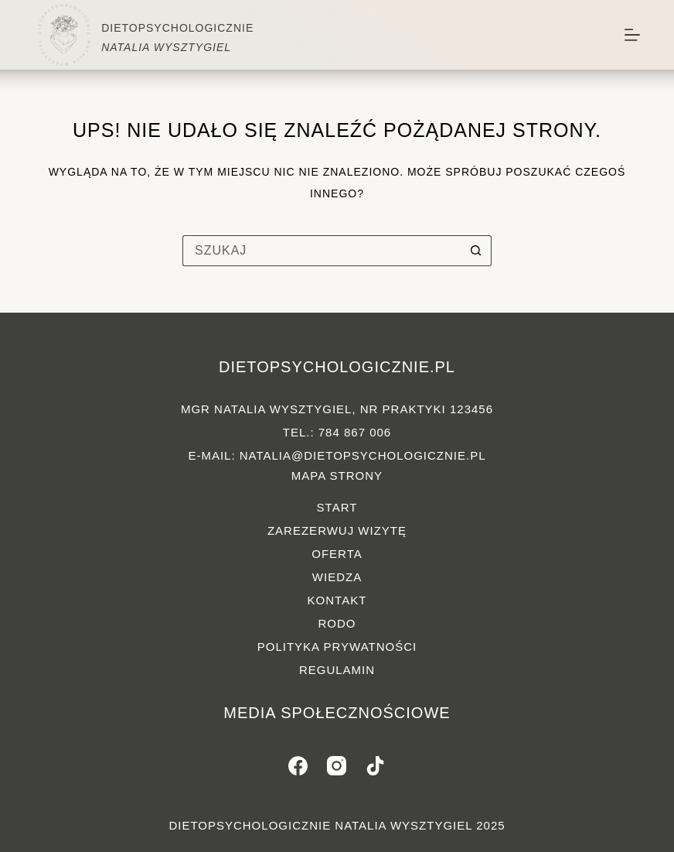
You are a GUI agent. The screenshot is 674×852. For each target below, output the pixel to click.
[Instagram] (336, 765)
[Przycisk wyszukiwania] (476, 250)
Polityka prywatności (337, 646)
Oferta (336, 553)
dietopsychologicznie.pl (337, 366)
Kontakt (337, 600)
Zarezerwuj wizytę (337, 530)
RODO (337, 623)
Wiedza (337, 576)
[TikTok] (375, 765)
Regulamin (337, 669)
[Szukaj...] (321, 250)
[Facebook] (298, 765)
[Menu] (632, 35)
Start (337, 507)
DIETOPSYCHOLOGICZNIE (177, 28)
